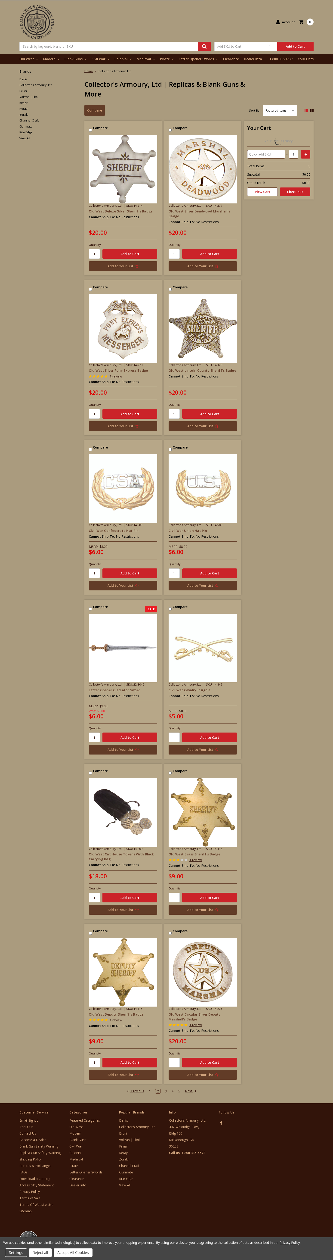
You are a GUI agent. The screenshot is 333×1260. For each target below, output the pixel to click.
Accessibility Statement (36, 1185)
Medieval (146, 59)
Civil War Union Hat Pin (188, 530)
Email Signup (28, 1120)
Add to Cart (295, 46)
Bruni (23, 91)
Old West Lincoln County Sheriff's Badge (202, 370)
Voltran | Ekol (28, 97)
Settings (16, 1252)
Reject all (40, 1252)
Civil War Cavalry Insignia (190, 690)
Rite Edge (25, 132)
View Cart (262, 192)
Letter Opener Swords (198, 59)
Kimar (23, 103)
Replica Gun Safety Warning (40, 1153)
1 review (116, 376)
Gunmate (26, 126)
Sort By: (254, 110)
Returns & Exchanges (35, 1165)
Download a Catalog (34, 1178)
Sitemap (25, 1211)
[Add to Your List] (123, 266)
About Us (26, 1127)
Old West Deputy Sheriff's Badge (116, 1014)
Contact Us (27, 1133)
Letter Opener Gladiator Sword (114, 690)
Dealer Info (253, 59)
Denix (23, 79)
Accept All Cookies (73, 1252)
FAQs (23, 1172)
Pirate (167, 59)
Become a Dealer (32, 1140)
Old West (28, 59)
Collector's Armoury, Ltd (35, 85)
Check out (295, 192)
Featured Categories (84, 1120)
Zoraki (23, 114)
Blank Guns (75, 59)
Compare (94, 110)
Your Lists (306, 59)
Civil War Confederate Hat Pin (114, 530)
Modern (51, 59)
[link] (313, 1232)
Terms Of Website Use (36, 1204)
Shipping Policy (30, 1159)
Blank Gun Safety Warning (38, 1146)
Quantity (95, 245)
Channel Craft (29, 120)
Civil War (100, 59)
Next (191, 1091)
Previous (135, 1091)
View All (24, 138)
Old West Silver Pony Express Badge (118, 370)
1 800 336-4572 (281, 59)
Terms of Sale (29, 1198)
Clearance (231, 59)
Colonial (123, 59)
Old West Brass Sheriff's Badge (194, 854)
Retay (23, 108)
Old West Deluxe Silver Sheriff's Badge (121, 211)
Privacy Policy (29, 1191)
